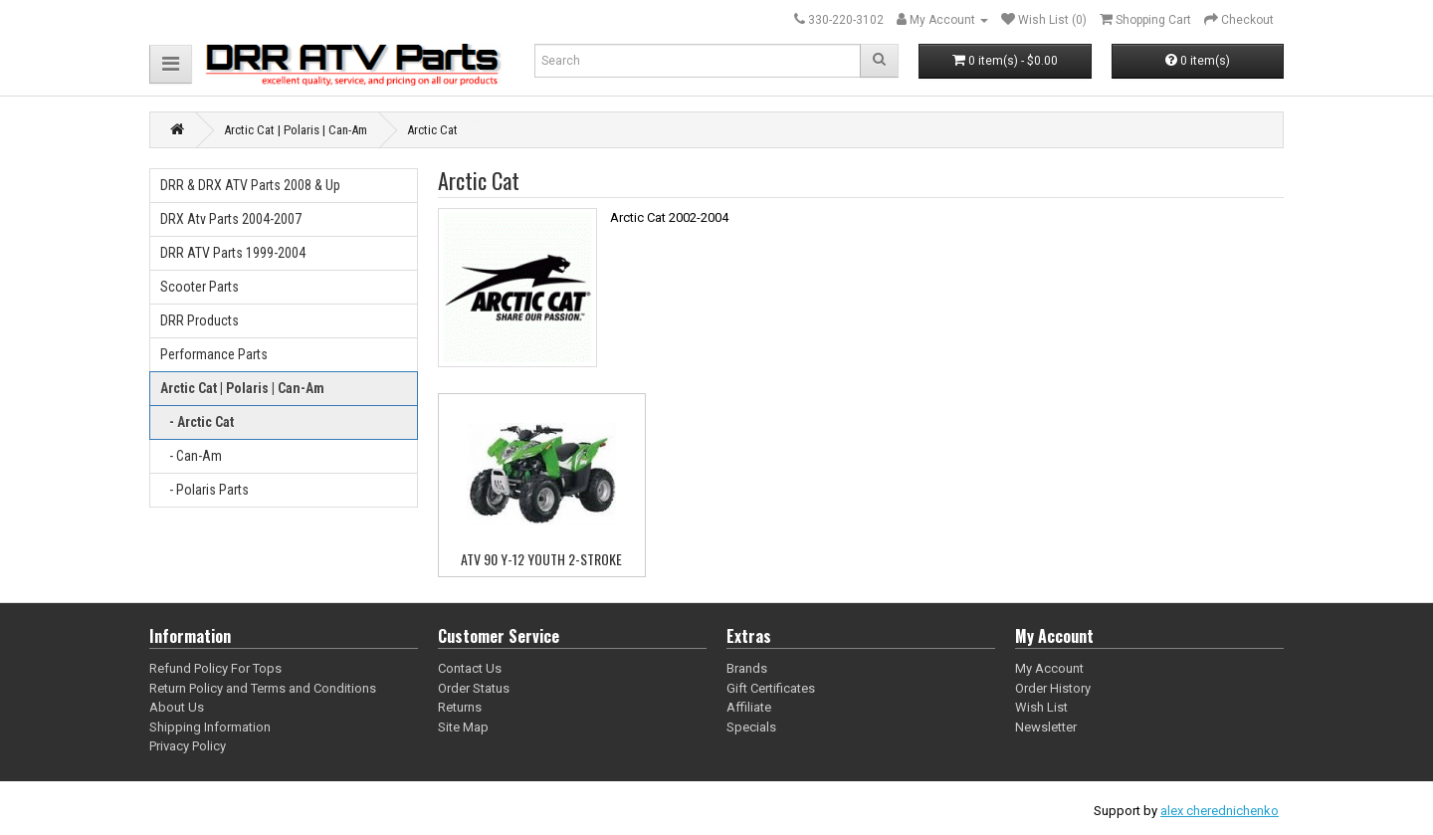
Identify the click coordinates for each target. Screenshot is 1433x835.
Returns (460, 707)
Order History (1053, 688)
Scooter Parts (199, 287)
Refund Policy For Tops (215, 668)
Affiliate (748, 707)
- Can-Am (191, 456)
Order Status (474, 688)
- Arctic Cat (197, 422)
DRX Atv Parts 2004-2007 (231, 219)
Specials (751, 727)
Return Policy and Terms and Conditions (262, 688)
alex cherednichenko (1219, 810)
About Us (176, 707)
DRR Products (199, 320)
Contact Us (470, 668)
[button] (170, 64)
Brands (746, 668)
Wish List (1041, 707)
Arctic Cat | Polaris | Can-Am (242, 388)
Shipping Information (210, 727)
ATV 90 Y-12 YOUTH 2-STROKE (541, 558)
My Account (1049, 668)
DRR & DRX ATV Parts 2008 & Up (250, 185)
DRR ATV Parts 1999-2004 (233, 253)
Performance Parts (214, 354)
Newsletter (1046, 727)
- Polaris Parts (204, 490)
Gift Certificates (770, 688)
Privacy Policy (187, 745)
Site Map (463, 727)
